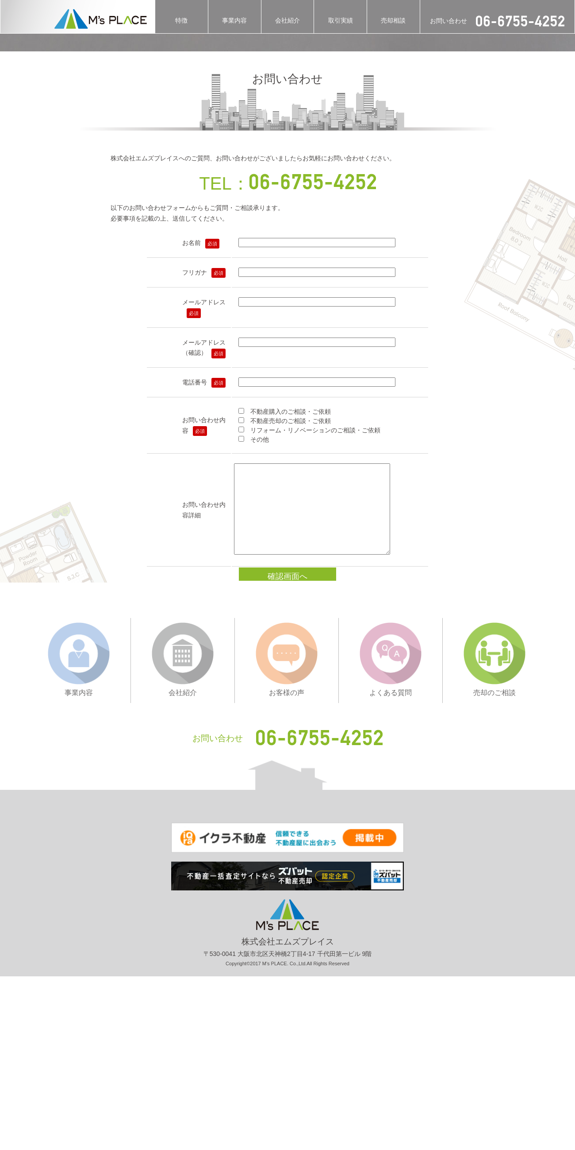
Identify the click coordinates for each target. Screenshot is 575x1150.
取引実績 (340, 20)
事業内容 (234, 20)
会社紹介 (287, 20)
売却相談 (393, 20)
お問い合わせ (497, 21)
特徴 (181, 20)
